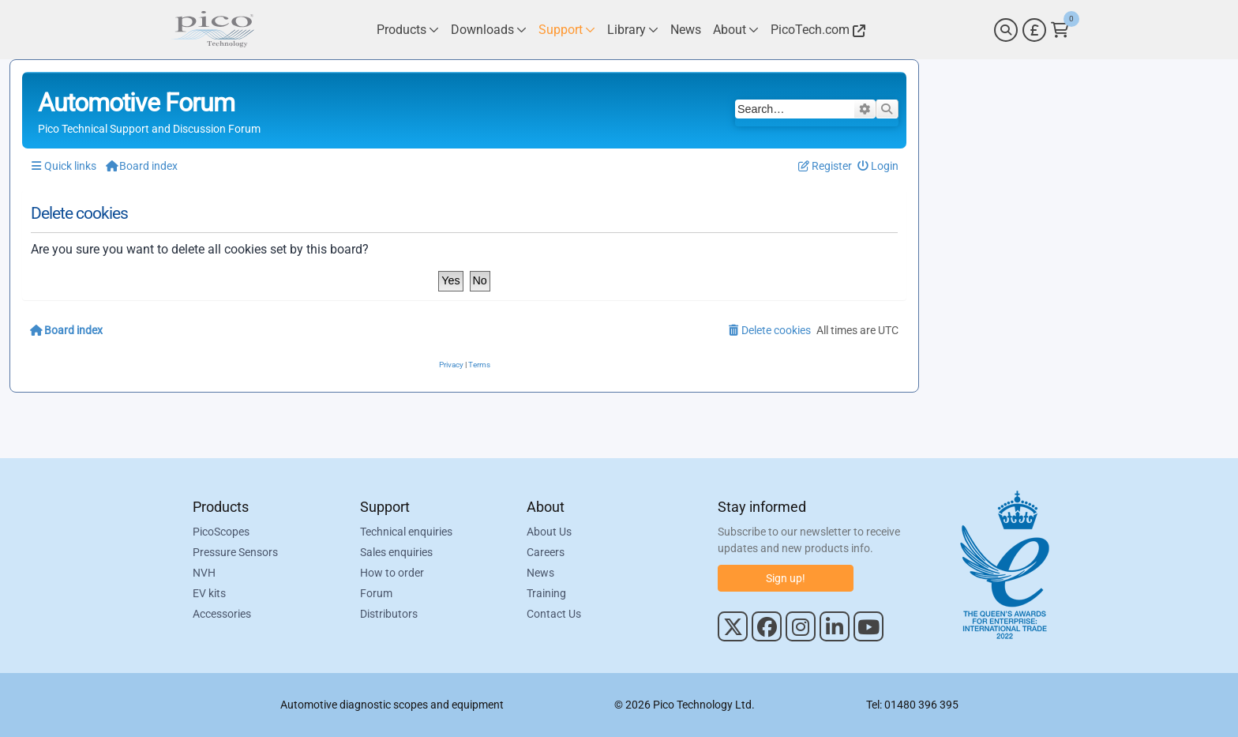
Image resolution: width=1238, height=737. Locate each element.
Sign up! (785, 578)
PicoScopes (221, 531)
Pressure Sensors (235, 552)
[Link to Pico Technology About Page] (736, 29)
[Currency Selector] (1034, 30)
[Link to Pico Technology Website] (816, 29)
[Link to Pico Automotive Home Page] (212, 29)
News (540, 572)
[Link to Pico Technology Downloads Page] (489, 29)
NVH (204, 572)
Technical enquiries (406, 531)
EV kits (209, 593)
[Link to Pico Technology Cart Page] (1060, 30)
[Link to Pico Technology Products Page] (408, 29)
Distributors (389, 613)
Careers (546, 552)
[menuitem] (878, 166)
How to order (392, 572)
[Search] (1006, 30)
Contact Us (554, 613)
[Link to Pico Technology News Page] (685, 29)
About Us (549, 531)
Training (546, 593)
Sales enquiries (396, 552)
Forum (376, 593)
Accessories (222, 613)
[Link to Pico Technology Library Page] (632, 29)
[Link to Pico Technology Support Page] (566, 29)
